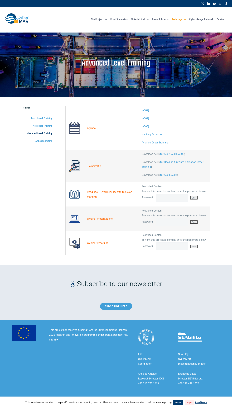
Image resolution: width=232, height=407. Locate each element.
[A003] (145, 126)
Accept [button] (178, 402)
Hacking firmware (152, 134)
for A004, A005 (168, 174)
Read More (201, 402)
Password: (166, 197)
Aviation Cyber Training (155, 142)
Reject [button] (190, 402)
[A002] (145, 110)
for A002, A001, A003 (172, 154)
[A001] (145, 118)
